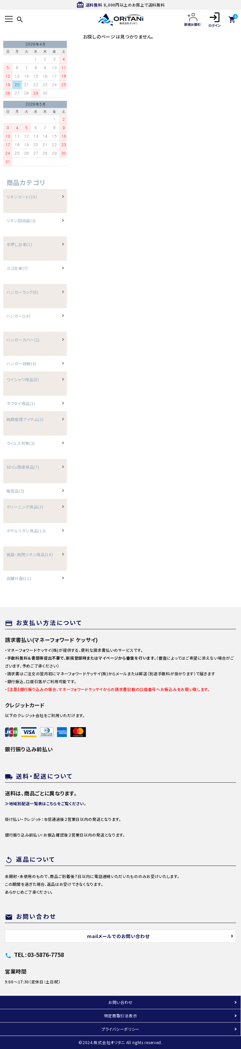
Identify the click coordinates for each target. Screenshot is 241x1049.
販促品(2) (15, 490)
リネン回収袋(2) (21, 220)
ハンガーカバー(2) (23, 339)
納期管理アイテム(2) (25, 419)
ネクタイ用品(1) (21, 403)
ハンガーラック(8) (22, 292)
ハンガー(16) (19, 316)
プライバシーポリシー (120, 1029)
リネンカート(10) (22, 196)
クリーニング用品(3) (25, 506)
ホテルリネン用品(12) (26, 530)
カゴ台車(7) (17, 268)
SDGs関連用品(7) (23, 467)
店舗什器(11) (19, 578)
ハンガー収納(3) (21, 363)
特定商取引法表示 (120, 1015)
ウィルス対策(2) (21, 443)
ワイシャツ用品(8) (23, 379)
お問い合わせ (120, 1002)
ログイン (214, 19)
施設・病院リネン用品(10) (30, 554)
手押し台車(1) (19, 244)
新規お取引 (192, 19)
